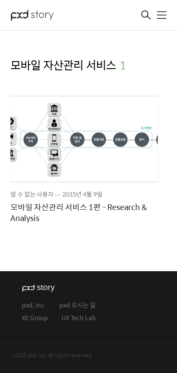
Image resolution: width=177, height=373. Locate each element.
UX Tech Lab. (79, 318)
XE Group (35, 318)
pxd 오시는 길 (77, 305)
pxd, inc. (34, 305)
